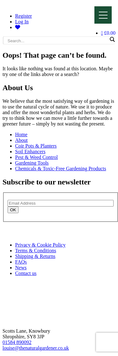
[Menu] (103, 15)
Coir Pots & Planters (36, 146)
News (20, 267)
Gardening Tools (32, 163)
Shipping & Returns (35, 256)
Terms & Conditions (35, 250)
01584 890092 (17, 342)
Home (21, 134)
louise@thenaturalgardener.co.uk (36, 348)
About (21, 140)
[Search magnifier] (112, 39)
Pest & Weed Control (36, 157)
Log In (22, 21)
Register (23, 16)
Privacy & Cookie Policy (40, 245)
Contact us (26, 273)
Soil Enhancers (30, 151)
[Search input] (57, 40)
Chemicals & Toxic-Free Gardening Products (60, 168)
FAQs (21, 262)
